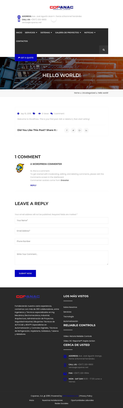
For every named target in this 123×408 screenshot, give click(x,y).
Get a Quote (25, 58)
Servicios (30, 32)
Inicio (19, 32)
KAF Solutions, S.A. (71, 396)
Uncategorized (88, 93)
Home (77, 93)
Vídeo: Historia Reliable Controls (77, 336)
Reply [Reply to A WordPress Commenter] (33, 185)
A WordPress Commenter (46, 164)
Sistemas (45, 32)
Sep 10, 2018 (26, 113)
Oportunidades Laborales (82, 400)
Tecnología (68, 316)
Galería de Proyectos (67, 32)
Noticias (88, 32)
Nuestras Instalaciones (52, 400)
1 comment (59, 113)
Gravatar (65, 180)
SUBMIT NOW (25, 273)
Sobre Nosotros (70, 307)
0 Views (45, 113)
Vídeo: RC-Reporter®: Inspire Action (79, 341)
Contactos (22, 41)
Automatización (70, 321)
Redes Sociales (61, 403)
